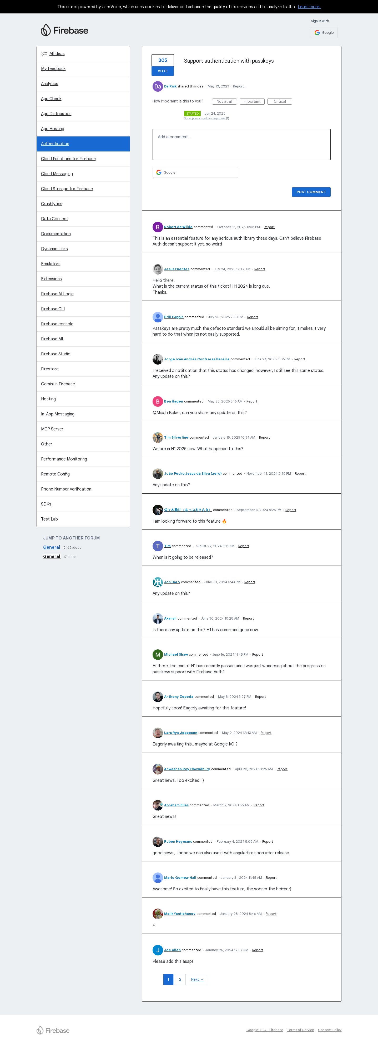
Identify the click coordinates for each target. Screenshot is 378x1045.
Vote (163, 71)
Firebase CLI (53, 309)
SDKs (46, 504)
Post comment (311, 192)
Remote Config (55, 474)
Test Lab (49, 519)
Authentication (55, 143)
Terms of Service (300, 1030)
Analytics (49, 83)
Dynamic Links (54, 249)
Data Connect (54, 219)
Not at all (227, 102)
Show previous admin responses (206, 118)
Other (46, 444)
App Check (51, 98)
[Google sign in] (324, 32)
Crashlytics (51, 204)
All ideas (57, 53)
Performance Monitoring (64, 459)
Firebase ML (52, 339)
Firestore (50, 369)
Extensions (51, 279)
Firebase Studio (55, 354)
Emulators (51, 264)
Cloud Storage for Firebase (67, 189)
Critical (283, 102)
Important (254, 102)
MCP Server (52, 429)
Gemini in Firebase (58, 384)
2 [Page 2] (180, 979)
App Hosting (52, 128)
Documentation (56, 234)
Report (269, 227)
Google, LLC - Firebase (264, 1030)
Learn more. (309, 6)
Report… (239, 86)
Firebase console (57, 324)
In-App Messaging (57, 414)
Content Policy (330, 1030)
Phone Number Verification (66, 489)
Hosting (48, 399)
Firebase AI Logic (57, 294)
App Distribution (56, 113)
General (52, 547)
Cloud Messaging (57, 173)
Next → (197, 979)
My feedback (53, 68)
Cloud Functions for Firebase (68, 158)
